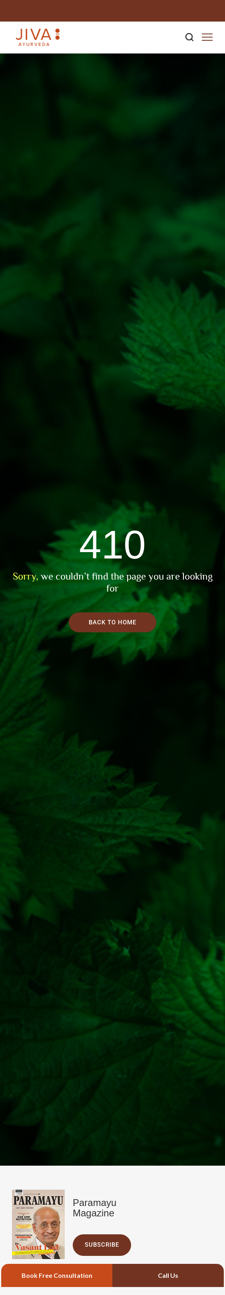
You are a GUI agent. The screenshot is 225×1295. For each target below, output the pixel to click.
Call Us (168, 1275)
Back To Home (112, 622)
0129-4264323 (190, 10)
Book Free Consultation (57, 1275)
